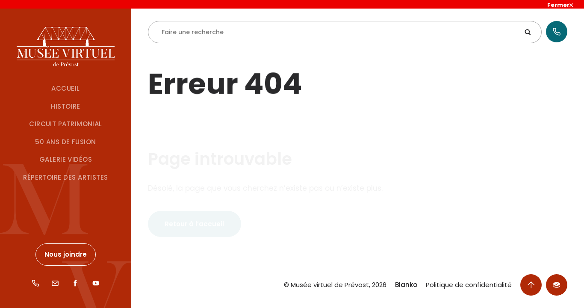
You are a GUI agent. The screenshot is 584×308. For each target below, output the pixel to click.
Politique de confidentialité (469, 285)
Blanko (406, 285)
